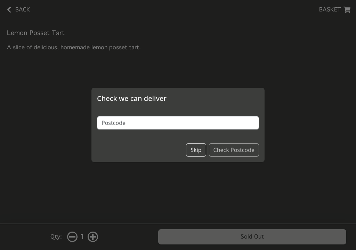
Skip (196, 145)
